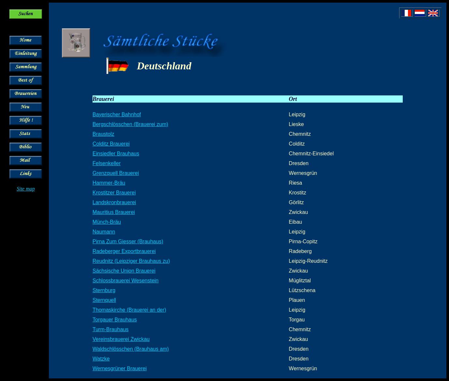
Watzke (101, 358)
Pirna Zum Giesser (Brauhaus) (128, 241)
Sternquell (104, 300)
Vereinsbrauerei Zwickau (121, 339)
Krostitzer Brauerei (114, 192)
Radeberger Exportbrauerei (124, 251)
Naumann (104, 231)
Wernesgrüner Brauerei (120, 368)
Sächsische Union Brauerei (124, 271)
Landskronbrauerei (114, 202)
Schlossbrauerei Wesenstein (125, 280)
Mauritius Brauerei (114, 212)
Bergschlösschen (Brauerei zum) (130, 124)
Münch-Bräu (107, 222)
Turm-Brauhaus (111, 329)
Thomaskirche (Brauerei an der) (129, 310)
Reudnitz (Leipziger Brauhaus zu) (131, 261)
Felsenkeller (107, 163)
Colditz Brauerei (111, 144)
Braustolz (103, 134)
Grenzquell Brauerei (116, 173)
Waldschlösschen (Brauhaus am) (131, 349)
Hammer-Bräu (109, 183)
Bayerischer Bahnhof (117, 114)
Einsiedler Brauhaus (116, 153)
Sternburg (104, 290)
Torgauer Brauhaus (115, 319)
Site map (26, 188)
